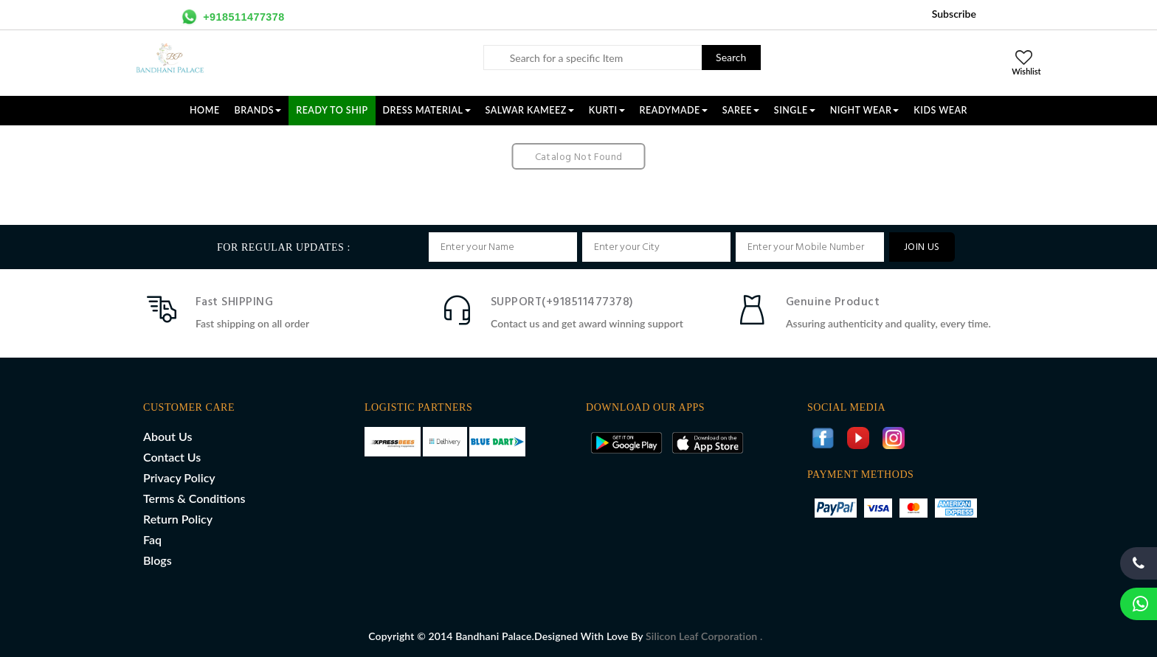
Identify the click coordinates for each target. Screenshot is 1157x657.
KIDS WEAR (940, 110)
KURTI (607, 110)
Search (731, 57)
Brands (258, 110)
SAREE (740, 110)
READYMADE (674, 110)
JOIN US (922, 247)
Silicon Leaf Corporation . (704, 636)
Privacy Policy (179, 477)
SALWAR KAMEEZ (530, 110)
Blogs (157, 560)
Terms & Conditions (194, 498)
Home (205, 110)
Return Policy (178, 519)
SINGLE (794, 110)
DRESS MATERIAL (427, 110)
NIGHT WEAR (864, 110)
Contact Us (172, 457)
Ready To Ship (331, 110)
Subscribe (954, 13)
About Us (167, 436)
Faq (152, 539)
